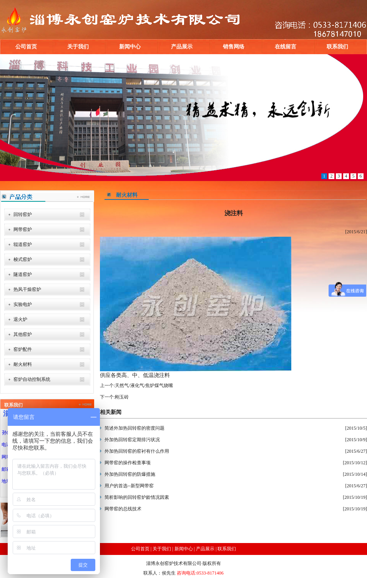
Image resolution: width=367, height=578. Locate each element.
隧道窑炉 (22, 274)
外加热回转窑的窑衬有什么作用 (137, 451)
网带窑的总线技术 (123, 509)
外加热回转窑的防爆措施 (130, 474)
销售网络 (233, 47)
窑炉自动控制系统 (31, 379)
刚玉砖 (122, 397)
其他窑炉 (22, 334)
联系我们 (337, 47)
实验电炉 (22, 304)
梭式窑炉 (22, 259)
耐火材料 (22, 364)
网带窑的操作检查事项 (128, 462)
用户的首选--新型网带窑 (129, 485)
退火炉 (20, 319)
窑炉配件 (22, 349)
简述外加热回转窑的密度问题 (134, 428)
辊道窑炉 (22, 244)
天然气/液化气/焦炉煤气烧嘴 (144, 385)
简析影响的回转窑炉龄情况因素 (137, 497)
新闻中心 (130, 47)
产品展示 (182, 47)
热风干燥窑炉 (27, 289)
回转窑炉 (22, 214)
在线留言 (285, 47)
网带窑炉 (22, 229)
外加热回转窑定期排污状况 (132, 439)
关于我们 (78, 47)
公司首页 (26, 47)
